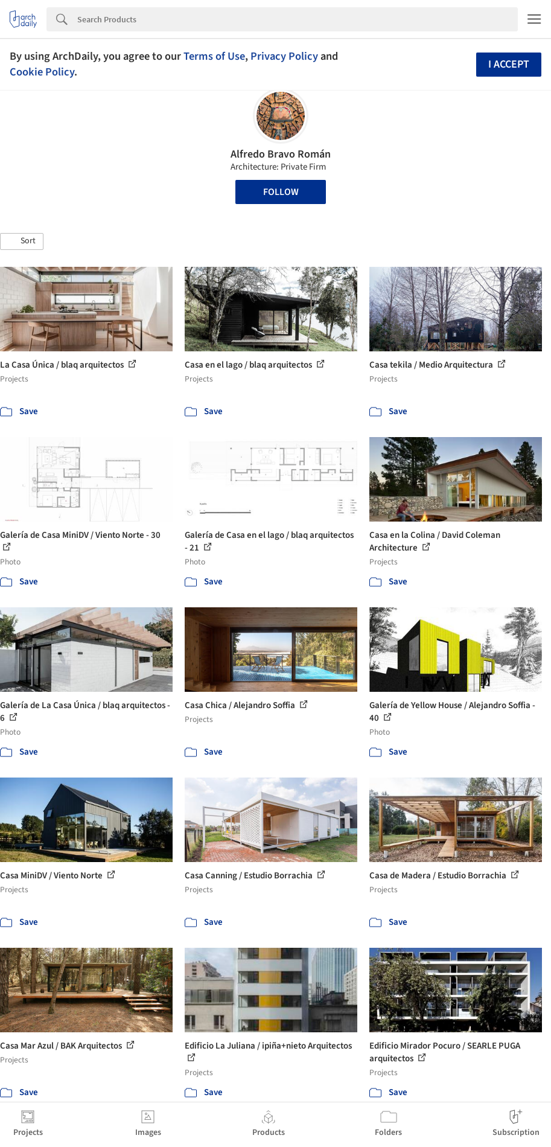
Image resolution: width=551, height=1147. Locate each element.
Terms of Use (214, 56)
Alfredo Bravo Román (281, 154)
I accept (508, 64)
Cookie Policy (42, 72)
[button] (21, 241)
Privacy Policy (284, 56)
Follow (281, 192)
